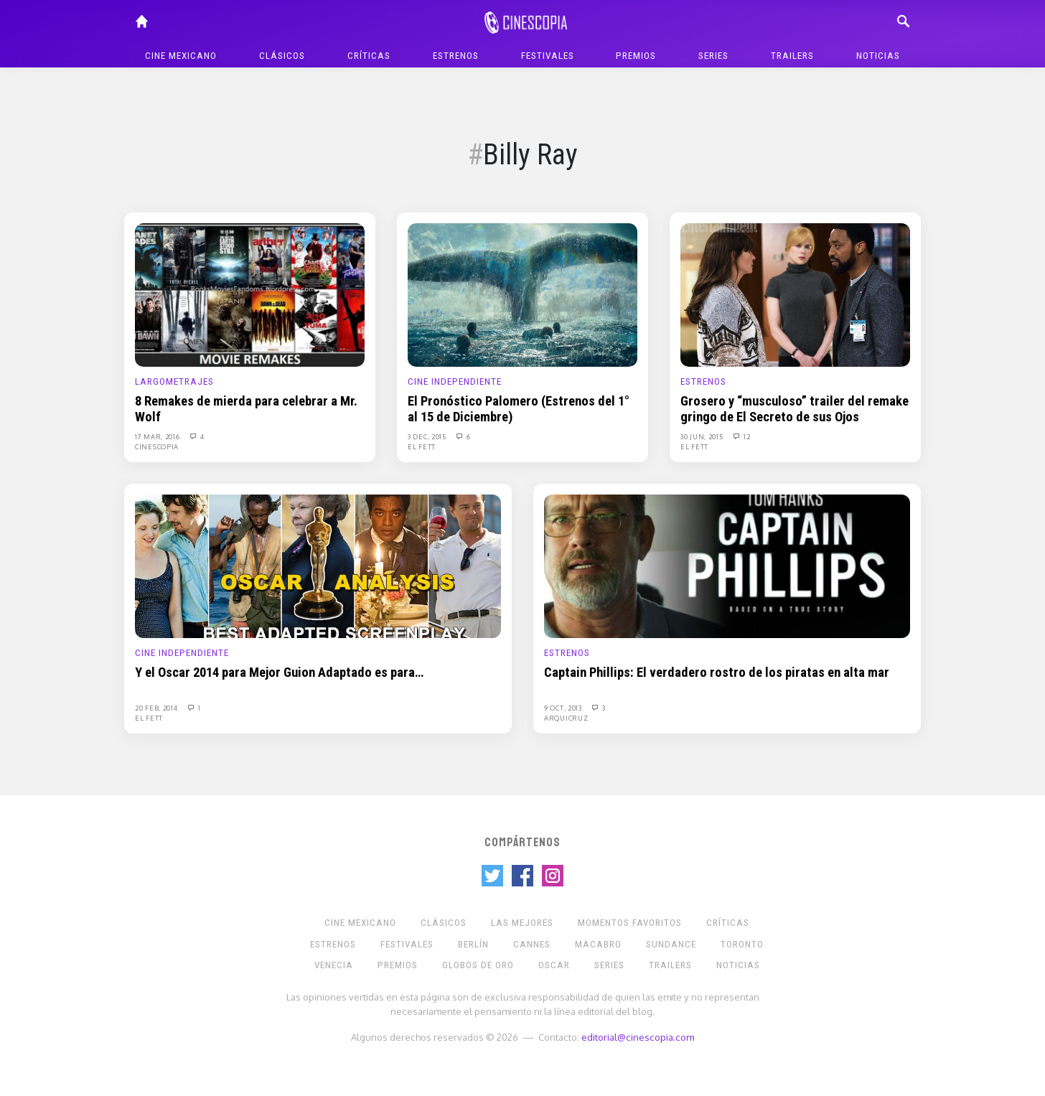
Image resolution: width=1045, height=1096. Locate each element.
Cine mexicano (181, 55)
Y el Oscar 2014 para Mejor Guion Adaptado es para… (279, 672)
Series (713, 55)
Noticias (878, 55)
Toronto (742, 944)
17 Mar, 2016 (158, 436)
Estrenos (456, 55)
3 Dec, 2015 (428, 436)
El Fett (422, 446)
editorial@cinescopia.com (637, 1037)
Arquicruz (566, 717)
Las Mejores (522, 922)
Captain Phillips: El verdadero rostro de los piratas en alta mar (716, 672)
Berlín (473, 944)
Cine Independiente (455, 381)
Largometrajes (174, 381)
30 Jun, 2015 (702, 436)
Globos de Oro (478, 965)
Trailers (792, 55)
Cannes (531, 944)
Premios (636, 55)
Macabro (598, 944)
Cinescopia (157, 446)
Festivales (547, 55)
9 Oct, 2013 (564, 707)
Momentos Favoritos (630, 922)
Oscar (554, 965)
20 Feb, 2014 (157, 707)
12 (740, 436)
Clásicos (282, 55)
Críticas (368, 55)
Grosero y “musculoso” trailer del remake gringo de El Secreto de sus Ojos (794, 409)
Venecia (333, 965)
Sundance (671, 944)
